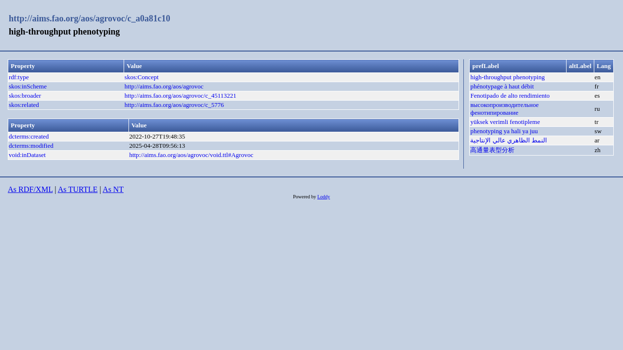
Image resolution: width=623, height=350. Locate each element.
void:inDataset (27, 154)
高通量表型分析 (492, 150)
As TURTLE (78, 189)
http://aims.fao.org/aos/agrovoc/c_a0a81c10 (89, 18)
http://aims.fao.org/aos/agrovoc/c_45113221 (181, 95)
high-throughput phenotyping (507, 77)
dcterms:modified (31, 145)
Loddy (323, 196)
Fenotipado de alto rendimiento (510, 95)
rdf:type (19, 77)
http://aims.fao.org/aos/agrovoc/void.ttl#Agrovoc (191, 154)
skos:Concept (142, 77)
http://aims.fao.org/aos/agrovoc (164, 86)
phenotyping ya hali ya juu (504, 131)
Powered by (305, 196)
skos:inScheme (28, 86)
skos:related (24, 104)
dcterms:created (29, 136)
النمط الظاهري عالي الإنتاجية (508, 140)
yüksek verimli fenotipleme (505, 121)
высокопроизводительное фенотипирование (504, 108)
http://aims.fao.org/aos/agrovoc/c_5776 (174, 104)
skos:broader (25, 95)
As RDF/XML (30, 189)
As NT (113, 189)
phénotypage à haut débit (501, 86)
